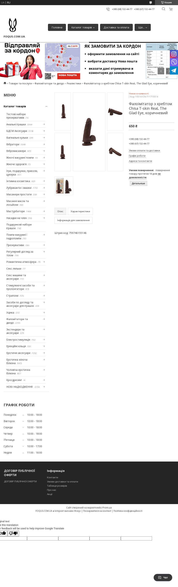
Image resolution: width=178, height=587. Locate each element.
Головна (57, 27)
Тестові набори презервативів (16, 115)
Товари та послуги (20, 83)
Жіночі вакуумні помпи (20, 157)
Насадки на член (16, 218)
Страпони (12, 295)
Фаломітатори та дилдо (49, 83)
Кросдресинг (14, 380)
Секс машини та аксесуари (16, 277)
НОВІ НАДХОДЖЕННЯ (19, 386)
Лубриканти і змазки (18, 187)
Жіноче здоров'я (16, 164)
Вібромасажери (16, 151)
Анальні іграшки (16, 124)
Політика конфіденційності (128, 510)
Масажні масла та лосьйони (17, 202)
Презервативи (15, 245)
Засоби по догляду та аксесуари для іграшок (20, 304)
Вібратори (12, 144)
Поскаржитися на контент (97, 510)
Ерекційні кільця (16, 346)
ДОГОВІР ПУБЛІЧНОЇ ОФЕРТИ (20, 481)
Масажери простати (19, 194)
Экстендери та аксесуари (15, 331)
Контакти (52, 477)
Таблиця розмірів (57, 485)
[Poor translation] (13, 533)
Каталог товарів (81, 27)
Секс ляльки (13, 268)
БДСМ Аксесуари (16, 131)
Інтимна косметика (18, 181)
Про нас (51, 490)
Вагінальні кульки (17, 137)
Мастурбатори (15, 211)
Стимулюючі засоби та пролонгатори (20, 287)
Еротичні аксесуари (18, 353)
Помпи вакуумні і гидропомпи (16, 236)
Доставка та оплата (116, 27)
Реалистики (74, 83)
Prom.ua (107, 507)
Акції (49, 494)
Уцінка (10, 312)
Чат (163, 577)
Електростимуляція (18, 339)
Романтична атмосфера (21, 261)
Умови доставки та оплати (62, 481)
